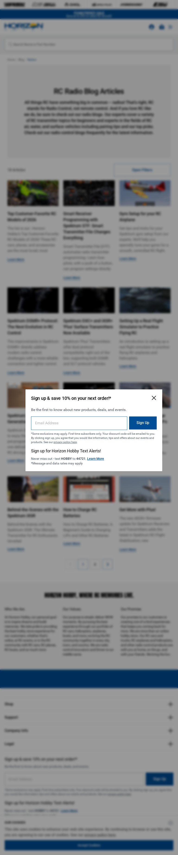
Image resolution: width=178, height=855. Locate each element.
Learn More (92, 456)
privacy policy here (76, 439)
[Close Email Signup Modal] (147, 395)
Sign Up (136, 420)
